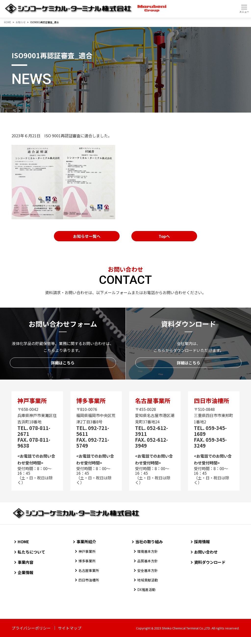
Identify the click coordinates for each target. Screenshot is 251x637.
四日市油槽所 (88, 580)
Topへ (164, 236)
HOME (23, 541)
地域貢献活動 (147, 580)
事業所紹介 (86, 541)
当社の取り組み (149, 541)
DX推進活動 (146, 589)
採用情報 (202, 541)
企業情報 (25, 572)
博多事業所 (87, 560)
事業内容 (25, 562)
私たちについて (31, 552)
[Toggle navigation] (244, 8)
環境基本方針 (147, 551)
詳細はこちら (63, 363)
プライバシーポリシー (31, 628)
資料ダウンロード (210, 562)
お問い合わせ (206, 552)
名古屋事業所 (88, 570)
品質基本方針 (147, 560)
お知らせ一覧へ (86, 236)
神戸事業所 (87, 551)
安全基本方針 (147, 570)
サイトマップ (69, 628)
